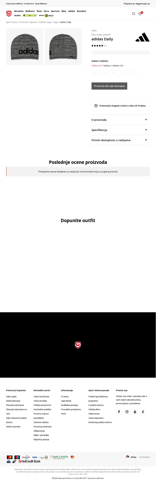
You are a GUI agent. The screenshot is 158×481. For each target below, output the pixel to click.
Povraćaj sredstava (42, 426)
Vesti (63, 413)
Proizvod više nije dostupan (109, 86)
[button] (114, 13)
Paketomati (94, 413)
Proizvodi (23, 22)
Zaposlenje (66, 400)
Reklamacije (39, 430)
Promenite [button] (144, 457)
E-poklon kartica (96, 405)
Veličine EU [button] (97, 66)
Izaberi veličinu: (100, 61)
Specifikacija (119, 130)
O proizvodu (119, 120)
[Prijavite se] (140, 13)
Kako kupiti (11, 396)
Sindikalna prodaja (69, 405)
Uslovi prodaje (40, 400)
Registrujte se (143, 3)
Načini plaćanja (13, 400)
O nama (64, 396)
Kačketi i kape (45, 22)
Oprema (33, 22)
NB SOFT (83, 478)
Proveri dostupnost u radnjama (119, 140)
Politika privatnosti (42, 405)
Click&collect (94, 409)
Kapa (55, 22)
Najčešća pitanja (41, 439)
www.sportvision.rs (65, 478)
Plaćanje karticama (15, 405)
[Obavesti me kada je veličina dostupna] (96, 72)
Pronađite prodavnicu (71, 409)
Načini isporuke (13, 426)
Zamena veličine (41, 422)
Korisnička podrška (42, 409)
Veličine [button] (107, 66)
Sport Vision (11, 22)
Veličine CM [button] (117, 66)
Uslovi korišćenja (41, 396)
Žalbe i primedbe (41, 435)
